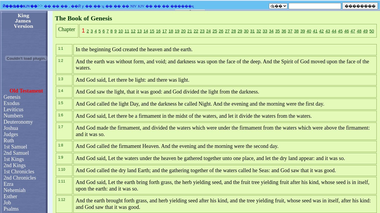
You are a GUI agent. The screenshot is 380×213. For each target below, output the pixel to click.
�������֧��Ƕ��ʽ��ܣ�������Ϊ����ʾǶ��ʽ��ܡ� (190, 112)
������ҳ (182, 6)
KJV (141, 6)
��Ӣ (76, 6)
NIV (133, 6)
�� (47, 6)
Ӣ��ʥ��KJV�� (20, 6)
